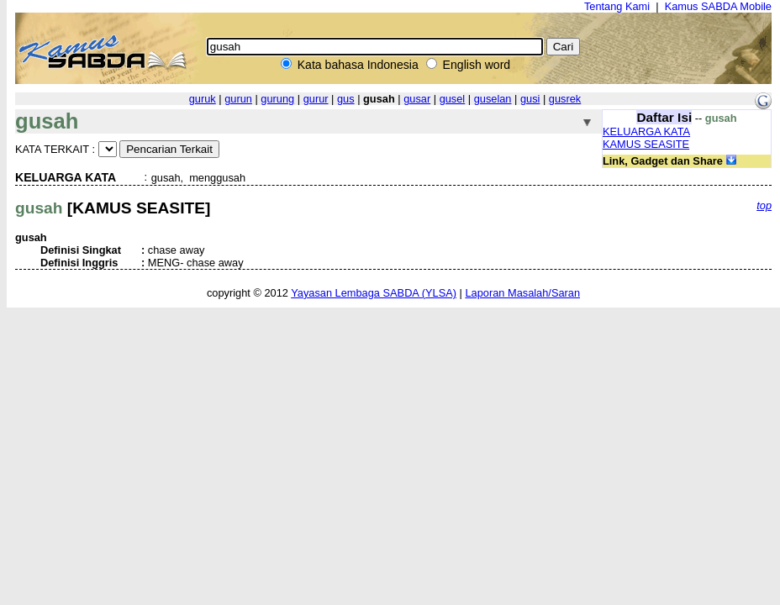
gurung (277, 98)
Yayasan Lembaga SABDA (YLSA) (373, 293)
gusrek (565, 98)
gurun (238, 98)
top (764, 205)
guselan (493, 98)
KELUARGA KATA (646, 131)
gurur (316, 98)
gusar (416, 98)
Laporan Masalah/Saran (522, 293)
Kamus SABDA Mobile (718, 6)
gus (346, 98)
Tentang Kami (617, 6)
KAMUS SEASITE (646, 144)
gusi (530, 98)
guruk (202, 98)
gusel (453, 98)
